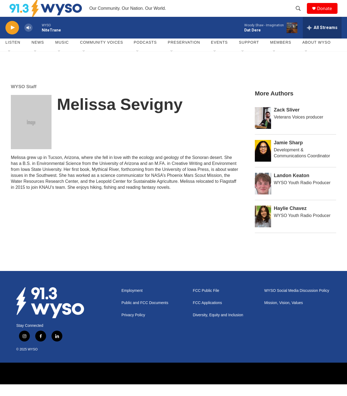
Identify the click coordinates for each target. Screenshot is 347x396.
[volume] (28, 39)
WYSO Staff (23, 98)
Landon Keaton (291, 187)
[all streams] (322, 39)
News (37, 54)
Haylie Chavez (290, 220)
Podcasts (145, 54)
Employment (132, 302)
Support (249, 54)
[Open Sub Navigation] (9, 63)
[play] (12, 39)
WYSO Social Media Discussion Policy (296, 302)
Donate (327, 14)
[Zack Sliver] (263, 129)
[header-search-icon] (300, 14)
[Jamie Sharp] (263, 162)
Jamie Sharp (288, 154)
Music (62, 54)
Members (280, 54)
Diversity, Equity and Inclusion (218, 327)
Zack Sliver (287, 121)
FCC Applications (207, 314)
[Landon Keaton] (263, 195)
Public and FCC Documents (144, 314)
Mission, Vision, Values (283, 314)
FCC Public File (206, 302)
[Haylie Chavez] (263, 228)
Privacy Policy (133, 327)
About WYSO (316, 54)
